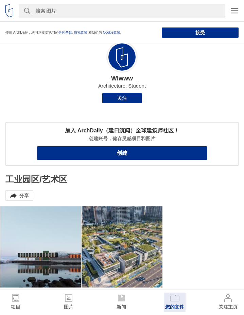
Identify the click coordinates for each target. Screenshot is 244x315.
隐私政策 (80, 32)
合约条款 (65, 32)
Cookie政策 (111, 32)
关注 (122, 98)
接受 (200, 32)
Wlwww (122, 78)
